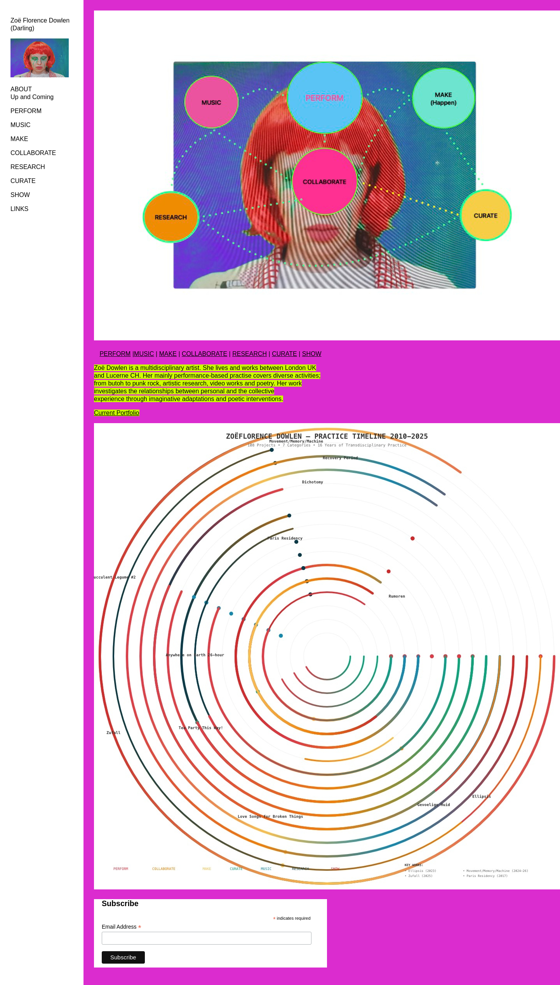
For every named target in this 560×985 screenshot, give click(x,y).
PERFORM (26, 111)
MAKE (168, 353)
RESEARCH (27, 167)
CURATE (23, 181)
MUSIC (20, 125)
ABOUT (21, 89)
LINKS (19, 209)
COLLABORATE (33, 153)
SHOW (20, 195)
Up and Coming (32, 97)
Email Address (121, 927)
